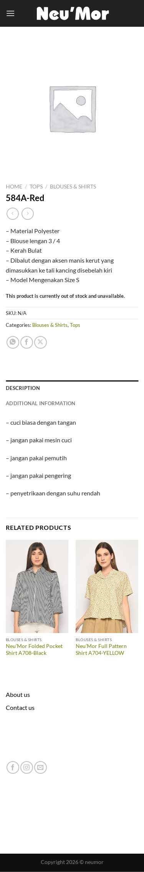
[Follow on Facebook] (13, 767)
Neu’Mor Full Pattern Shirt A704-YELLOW (101, 649)
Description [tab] (23, 388)
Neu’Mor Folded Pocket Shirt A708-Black (34, 649)
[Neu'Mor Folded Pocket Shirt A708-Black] (37, 586)
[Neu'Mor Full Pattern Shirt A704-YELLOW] (107, 586)
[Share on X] (40, 342)
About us (18, 694)
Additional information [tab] (41, 403)
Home (14, 186)
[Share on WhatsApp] (13, 342)
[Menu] (10, 13)
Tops (36, 186)
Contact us (20, 707)
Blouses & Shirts (73, 186)
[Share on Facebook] (26, 342)
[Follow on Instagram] (26, 767)
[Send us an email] (40, 767)
